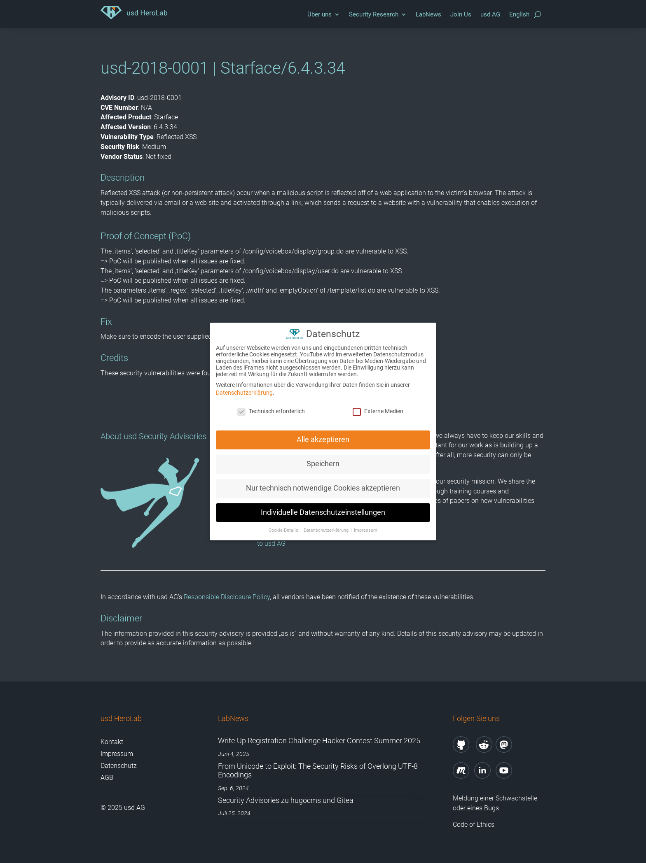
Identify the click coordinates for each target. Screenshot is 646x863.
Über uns (319, 14)
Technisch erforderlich (271, 405)
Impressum (117, 754)
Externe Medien (378, 405)
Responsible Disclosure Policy (227, 597)
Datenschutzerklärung (244, 387)
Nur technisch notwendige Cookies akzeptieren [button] (323, 483)
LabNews (428, 14)
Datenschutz (119, 766)
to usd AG (271, 543)
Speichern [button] (323, 458)
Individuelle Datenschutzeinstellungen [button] (323, 507)
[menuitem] (519, 16)
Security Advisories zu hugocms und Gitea (285, 800)
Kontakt (112, 742)
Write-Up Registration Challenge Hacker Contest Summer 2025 (319, 740)
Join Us (460, 14)
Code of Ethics (474, 824)
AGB (107, 778)
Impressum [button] (365, 525)
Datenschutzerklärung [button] (327, 525)
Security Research (373, 14)
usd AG (490, 14)
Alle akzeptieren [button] (323, 434)
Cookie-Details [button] (284, 525)
